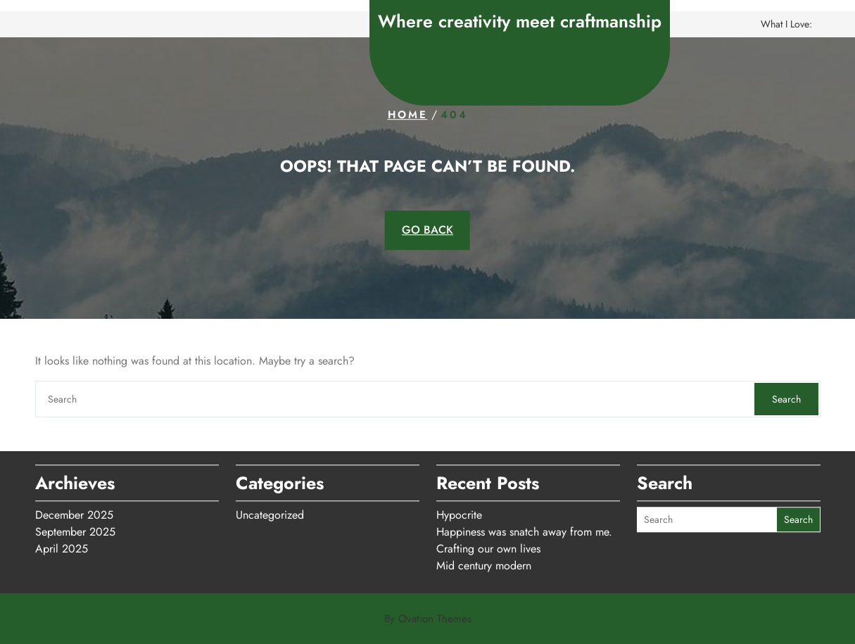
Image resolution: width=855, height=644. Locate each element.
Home (408, 114)
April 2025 (61, 546)
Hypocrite (459, 512)
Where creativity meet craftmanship (519, 21)
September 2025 (75, 529)
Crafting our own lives (488, 546)
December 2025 (74, 512)
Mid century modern (483, 563)
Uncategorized (270, 512)
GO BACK (427, 230)
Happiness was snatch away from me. (524, 529)
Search (786, 399)
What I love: (786, 24)
